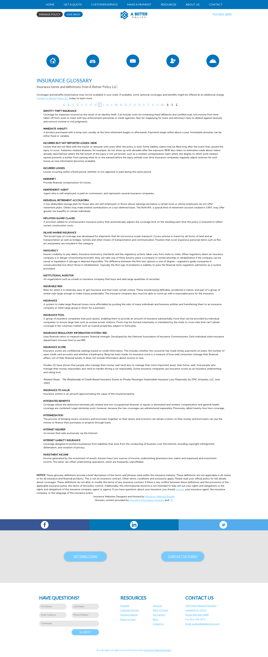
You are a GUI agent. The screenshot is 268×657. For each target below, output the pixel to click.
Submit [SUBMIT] (85, 632)
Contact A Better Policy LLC (52, 111)
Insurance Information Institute (147, 513)
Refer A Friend (160, 610)
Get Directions (85, 556)
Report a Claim (128, 619)
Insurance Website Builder (160, 509)
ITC (171, 513)
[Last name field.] (85, 607)
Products (124, 605)
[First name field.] (52, 607)
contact (180, 502)
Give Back (73, 14)
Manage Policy (49, 14)
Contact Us (158, 624)
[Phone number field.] (85, 615)
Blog (155, 619)
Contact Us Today (182, 556)
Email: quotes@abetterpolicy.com (202, 624)
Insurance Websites (104, 509)
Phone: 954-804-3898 (197, 614)
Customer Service (129, 610)
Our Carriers (159, 614)
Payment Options (129, 614)
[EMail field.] (52, 615)
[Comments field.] (69, 624)
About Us (157, 605)
